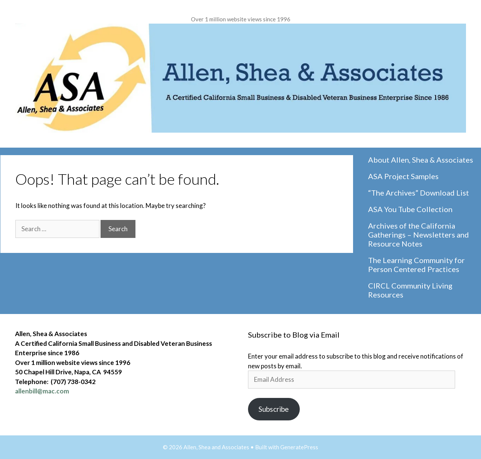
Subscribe (274, 409)
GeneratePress (299, 447)
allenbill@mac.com (42, 391)
